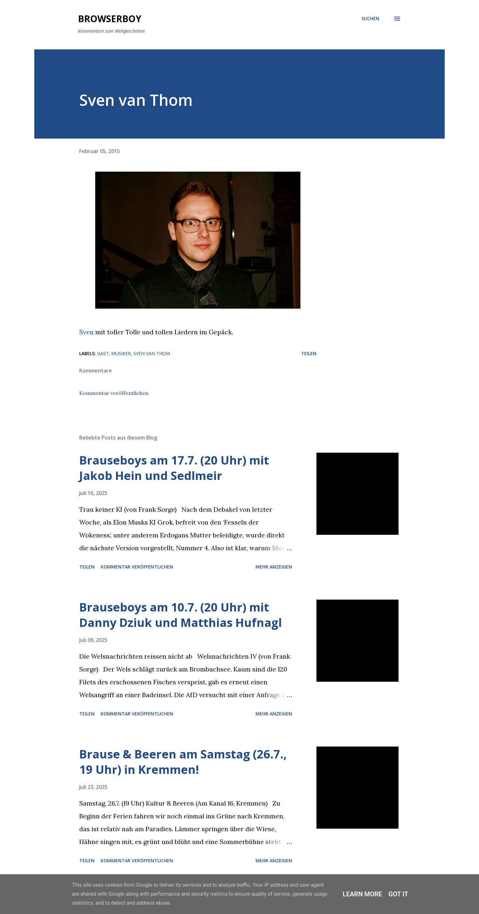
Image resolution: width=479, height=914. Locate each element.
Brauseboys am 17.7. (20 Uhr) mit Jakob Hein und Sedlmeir (174, 467)
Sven (86, 332)
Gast (103, 353)
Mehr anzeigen (274, 567)
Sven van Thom (151, 353)
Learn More (362, 894)
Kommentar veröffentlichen (113, 393)
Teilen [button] (308, 353)
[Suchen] (370, 18)
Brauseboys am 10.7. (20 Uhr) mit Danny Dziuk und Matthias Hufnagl (180, 614)
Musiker (121, 353)
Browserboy (109, 19)
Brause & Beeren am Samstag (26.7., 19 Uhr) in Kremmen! (183, 761)
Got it (398, 894)
